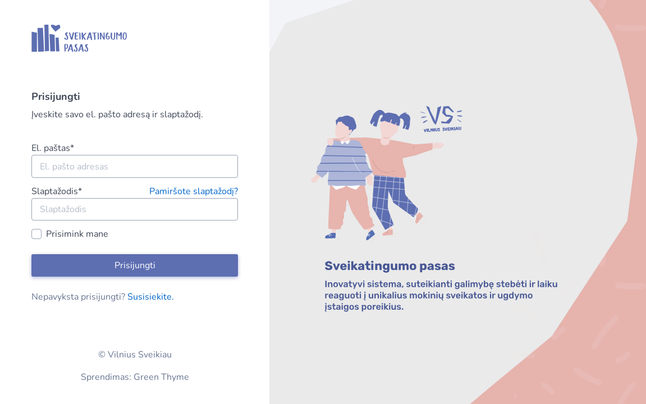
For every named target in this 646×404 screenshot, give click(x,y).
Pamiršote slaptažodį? (193, 191)
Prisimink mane (77, 234)
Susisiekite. (150, 297)
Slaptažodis (56, 191)
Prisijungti (134, 265)
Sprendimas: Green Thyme (135, 377)
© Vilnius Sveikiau (135, 354)
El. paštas (52, 148)
